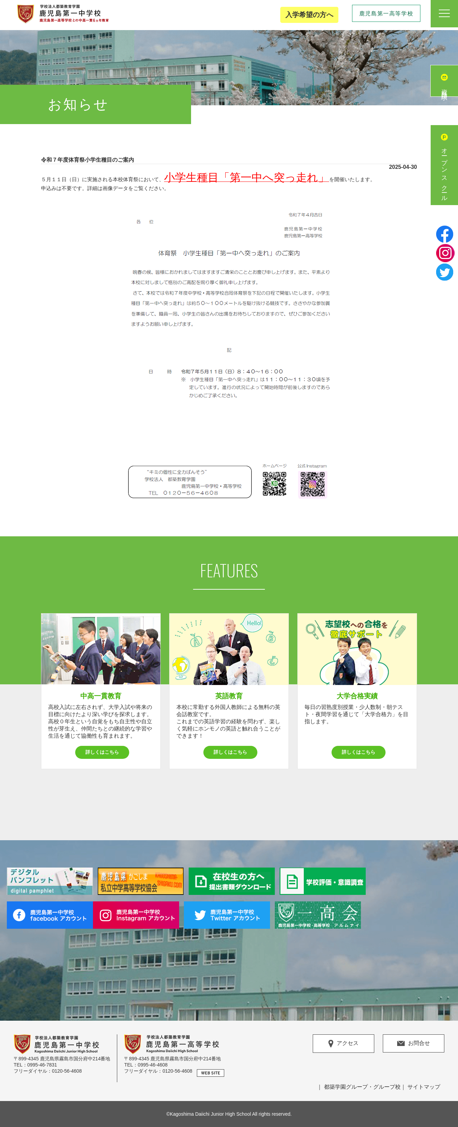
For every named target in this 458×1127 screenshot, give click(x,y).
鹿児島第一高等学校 (386, 13)
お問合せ (413, 1043)
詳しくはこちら (102, 752)
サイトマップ (423, 1087)
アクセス (343, 1043)
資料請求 (444, 88)
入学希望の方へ (309, 14)
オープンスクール (444, 172)
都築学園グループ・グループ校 (362, 1087)
